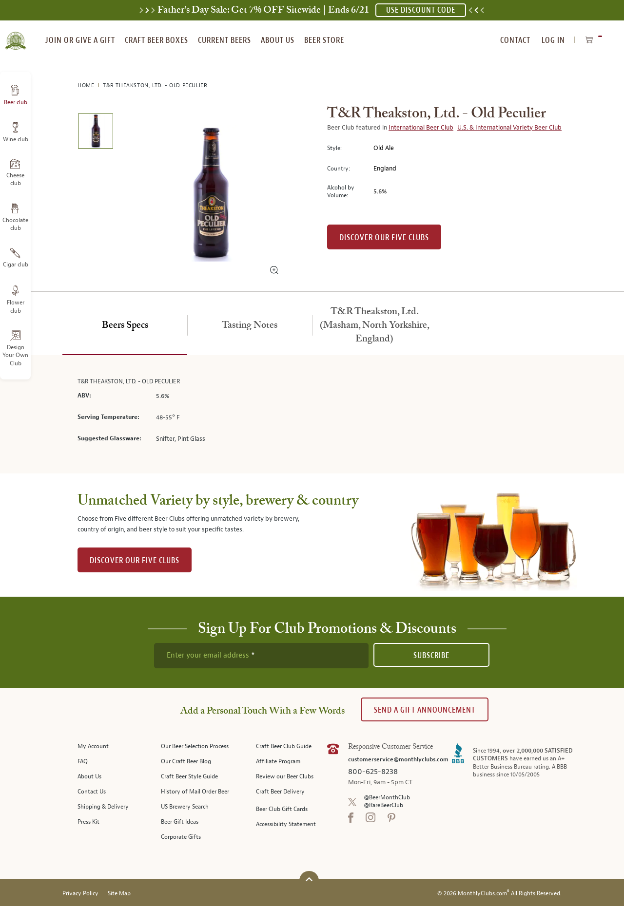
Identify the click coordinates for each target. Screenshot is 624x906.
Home (87, 85)
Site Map (119, 893)
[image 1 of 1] (95, 132)
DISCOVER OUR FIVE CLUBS (134, 560)
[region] (210, 193)
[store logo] (15, 35)
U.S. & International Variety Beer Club (509, 128)
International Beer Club (421, 128)
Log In (553, 40)
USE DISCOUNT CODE (420, 10)
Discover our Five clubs (384, 237)
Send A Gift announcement (424, 710)
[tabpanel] (312, 414)
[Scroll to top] (309, 879)
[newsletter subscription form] (261, 655)
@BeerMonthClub (387, 797)
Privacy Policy (80, 893)
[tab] (124, 326)
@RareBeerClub (383, 805)
